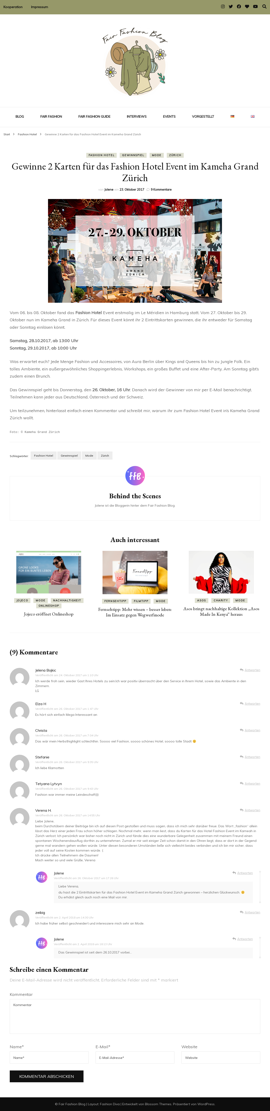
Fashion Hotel (101, 155)
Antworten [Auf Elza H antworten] (252, 703)
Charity (221, 600)
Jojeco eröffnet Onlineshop (49, 614)
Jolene (108, 189)
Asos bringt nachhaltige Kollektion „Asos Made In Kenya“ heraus (221, 611)
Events (169, 116)
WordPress (206, 1104)
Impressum (39, 7)
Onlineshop (49, 605)
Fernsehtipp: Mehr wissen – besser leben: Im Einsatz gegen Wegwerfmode (135, 612)
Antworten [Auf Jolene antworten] (245, 872)
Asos (201, 600)
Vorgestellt (203, 116)
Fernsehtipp (115, 601)
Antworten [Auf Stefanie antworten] (252, 756)
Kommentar (21, 994)
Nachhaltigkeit (67, 600)
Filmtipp (141, 601)
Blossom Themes (158, 1104)
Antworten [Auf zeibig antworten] (252, 912)
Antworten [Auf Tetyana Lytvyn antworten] (252, 783)
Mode (157, 155)
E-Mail (103, 1046)
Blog (20, 116)
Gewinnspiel (133, 155)
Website (189, 1046)
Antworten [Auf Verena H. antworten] (252, 810)
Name (17, 1046)
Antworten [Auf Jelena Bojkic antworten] (252, 670)
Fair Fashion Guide (94, 116)
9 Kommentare (161, 189)
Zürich (175, 155)
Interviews (137, 116)
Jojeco (22, 600)
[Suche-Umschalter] (264, 6)
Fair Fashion (51, 116)
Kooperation (12, 7)
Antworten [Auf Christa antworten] (252, 730)
